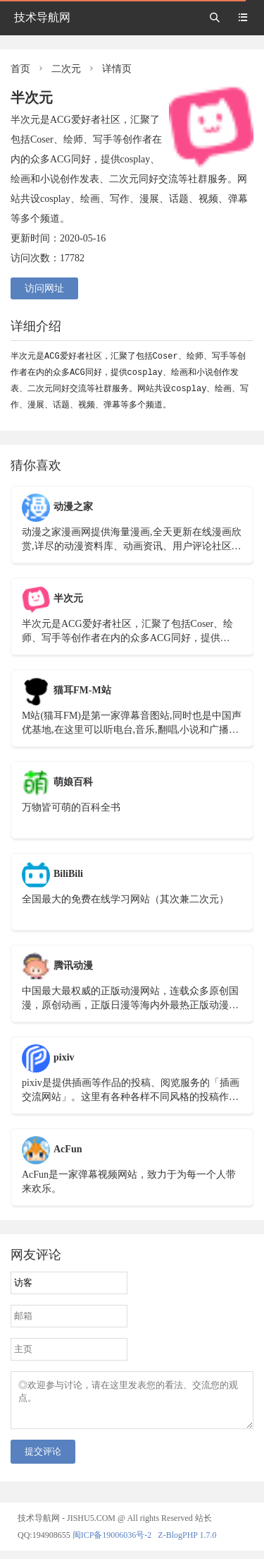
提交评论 (43, 1460)
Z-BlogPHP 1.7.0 (187, 1543)
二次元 (66, 69)
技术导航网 (42, 17)
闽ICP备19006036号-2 (112, 1543)
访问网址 (44, 288)
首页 (20, 69)
